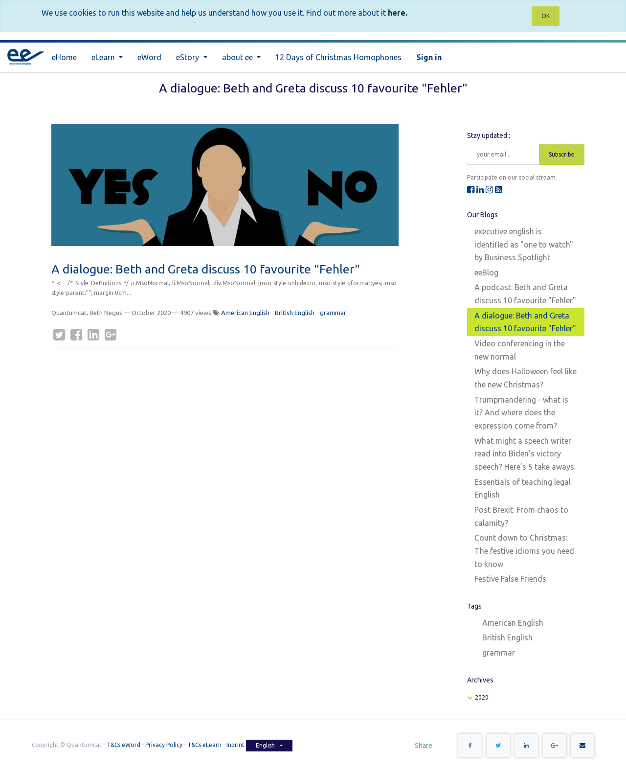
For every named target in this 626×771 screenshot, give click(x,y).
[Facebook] (76, 334)
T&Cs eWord (123, 745)
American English (245, 312)
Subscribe (562, 154)
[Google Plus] (110, 334)
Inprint (236, 745)
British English (294, 312)
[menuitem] (64, 57)
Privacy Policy (163, 745)
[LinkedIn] (93, 334)
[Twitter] (59, 334)
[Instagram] (489, 189)
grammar (333, 312)
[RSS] (498, 189)
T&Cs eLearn (204, 745)
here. (397, 12)
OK (545, 16)
